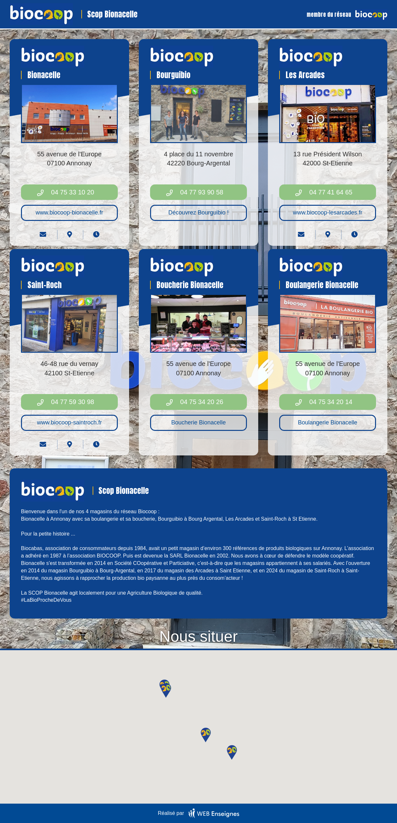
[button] (232, 752)
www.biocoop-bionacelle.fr (69, 212)
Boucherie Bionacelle (198, 422)
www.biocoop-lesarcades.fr (327, 212)
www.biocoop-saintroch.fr (69, 422)
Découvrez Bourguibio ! (198, 212)
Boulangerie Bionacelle (327, 422)
